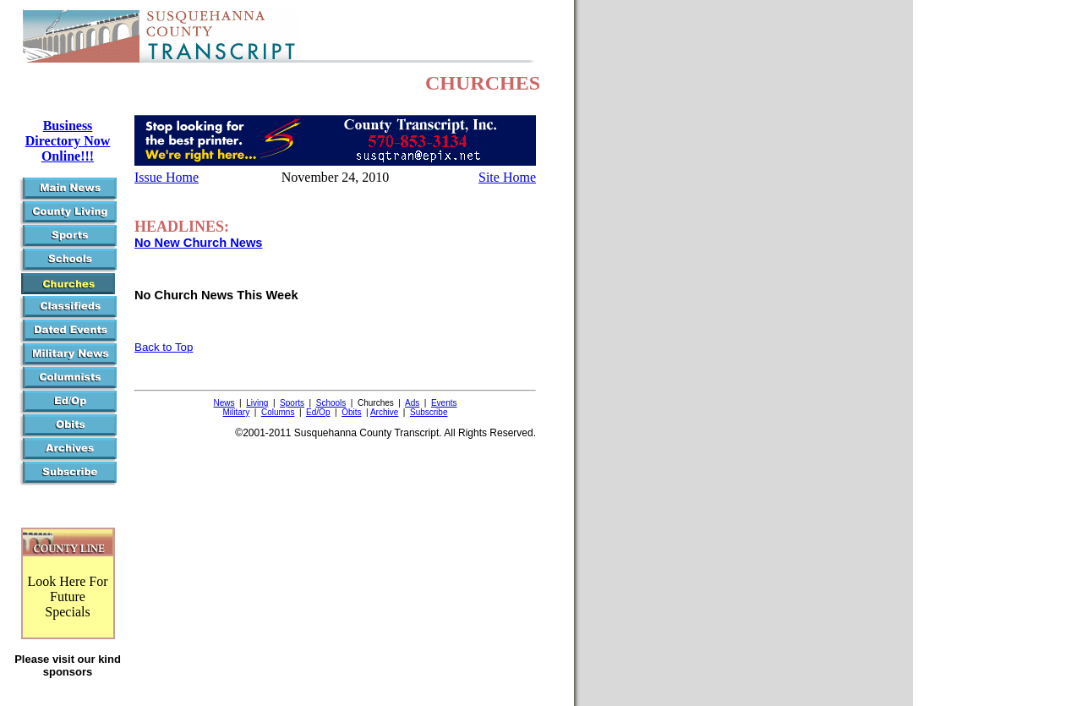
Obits (351, 412)
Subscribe (428, 412)
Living (257, 403)
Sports (292, 403)
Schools (331, 403)
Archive (384, 412)
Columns (277, 412)
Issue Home (166, 177)
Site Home (507, 177)
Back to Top (163, 347)
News (224, 403)
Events (444, 403)
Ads (412, 403)
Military (236, 412)
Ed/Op (318, 412)
